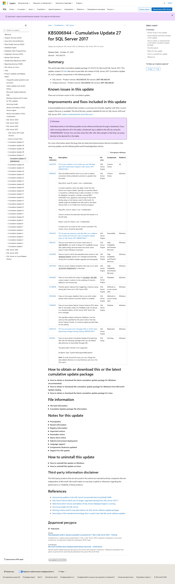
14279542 (52, 266)
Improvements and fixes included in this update (159, 36)
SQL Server (70, 25)
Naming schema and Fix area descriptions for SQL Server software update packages (85, 510)
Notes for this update (154, 51)
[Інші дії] (125, 25)
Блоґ (39, 577)
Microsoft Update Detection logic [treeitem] (16, 93)
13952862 (52, 296)
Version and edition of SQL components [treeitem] (15, 115)
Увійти (170, 3)
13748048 (52, 287)
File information (152, 48)
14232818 (52, 254)
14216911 (52, 338)
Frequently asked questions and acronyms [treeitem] (17, 81)
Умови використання (125, 577)
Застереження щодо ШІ (11, 577)
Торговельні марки (143, 577)
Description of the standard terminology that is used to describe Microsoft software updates (88, 513)
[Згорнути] (26, 25)
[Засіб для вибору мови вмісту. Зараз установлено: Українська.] (9, 571)
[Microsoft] (4, 3)
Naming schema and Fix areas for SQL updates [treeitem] (16, 99)
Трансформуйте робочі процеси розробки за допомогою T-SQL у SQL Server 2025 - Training (82, 535)
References (151, 57)
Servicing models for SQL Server (65, 507)
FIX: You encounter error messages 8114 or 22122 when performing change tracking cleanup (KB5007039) (78, 330)
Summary (150, 29)
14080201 (52, 173)
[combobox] (16, 30)
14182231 (52, 242)
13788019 (52, 305)
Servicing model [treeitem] (12, 104)
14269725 (52, 329)
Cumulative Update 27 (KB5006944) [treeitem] (18, 159)
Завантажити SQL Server (162, 9)
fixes (65, 71)
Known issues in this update (157, 32)
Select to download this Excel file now (77, 114)
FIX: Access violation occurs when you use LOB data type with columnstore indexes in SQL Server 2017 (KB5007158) (77, 166)
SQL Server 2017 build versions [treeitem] (16, 134)
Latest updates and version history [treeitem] (15, 87)
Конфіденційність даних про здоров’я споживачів (95, 577)
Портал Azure (144, 9)
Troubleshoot (59, 25)
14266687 (52, 277)
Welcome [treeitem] (8, 34)
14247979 (52, 164)
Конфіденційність (66, 577)
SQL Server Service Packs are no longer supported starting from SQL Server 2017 (84, 500)
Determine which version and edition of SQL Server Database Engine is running (83, 503)
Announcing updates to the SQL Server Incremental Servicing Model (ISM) (81, 497)
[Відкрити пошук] (164, 3)
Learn (50, 25)
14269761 (52, 233)
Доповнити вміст (51, 577)
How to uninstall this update (157, 54)
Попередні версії (29, 577)
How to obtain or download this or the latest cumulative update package (158, 43)
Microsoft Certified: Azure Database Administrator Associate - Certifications (75, 547)
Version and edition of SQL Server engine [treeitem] (15, 108)
